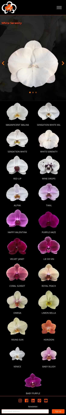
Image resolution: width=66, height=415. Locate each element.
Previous (3, 62)
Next (62, 62)
